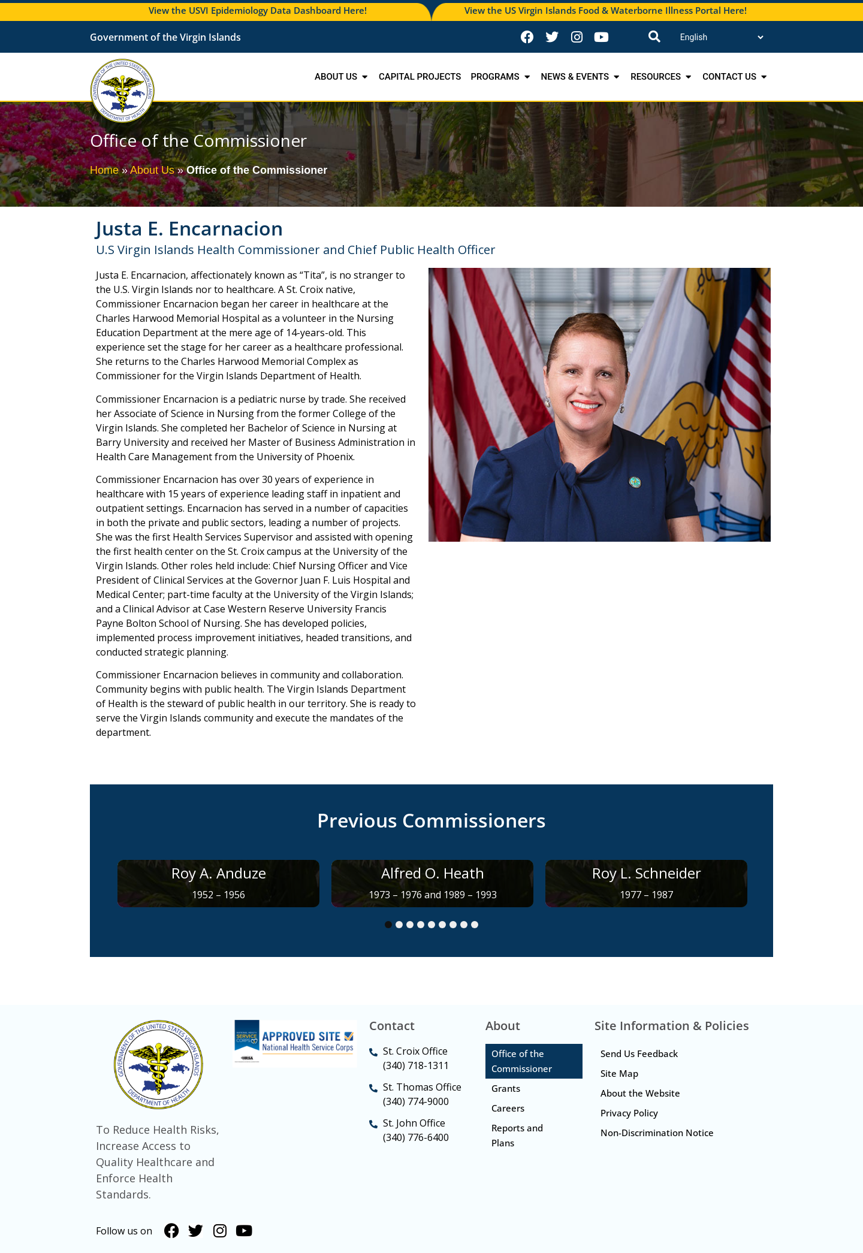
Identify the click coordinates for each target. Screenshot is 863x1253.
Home (104, 170)
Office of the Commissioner (521, 1060)
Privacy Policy (629, 1113)
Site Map (619, 1073)
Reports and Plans (517, 1135)
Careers (507, 1108)
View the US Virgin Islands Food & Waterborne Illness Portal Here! (605, 10)
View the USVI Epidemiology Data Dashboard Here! (258, 10)
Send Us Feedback (639, 1053)
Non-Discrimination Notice (657, 1133)
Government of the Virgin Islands (165, 37)
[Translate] (721, 37)
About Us (152, 170)
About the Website (640, 1093)
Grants (505, 1088)
